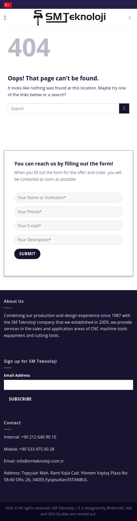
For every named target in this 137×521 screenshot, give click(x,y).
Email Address (17, 375)
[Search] (131, 18)
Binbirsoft (115, 507)
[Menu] (7, 17)
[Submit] (124, 108)
